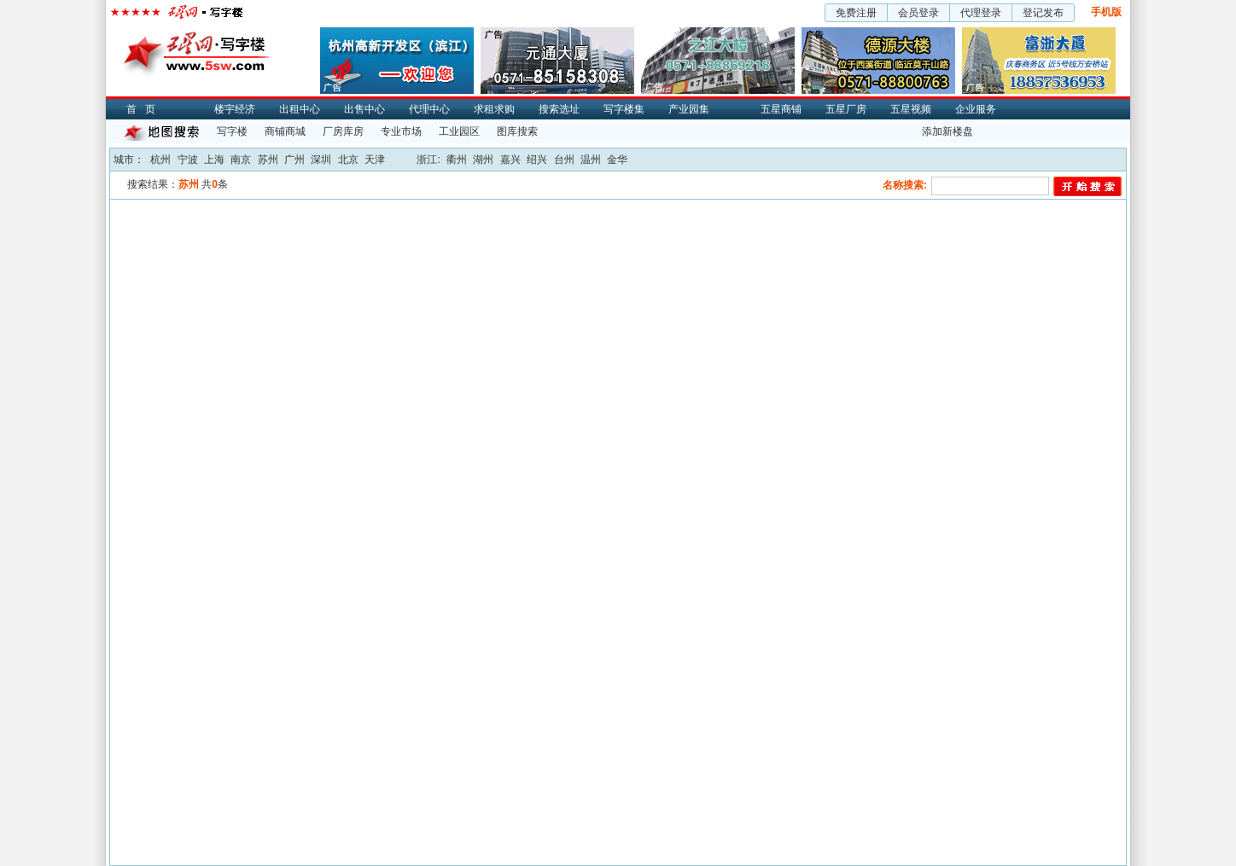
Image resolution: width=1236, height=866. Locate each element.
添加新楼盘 (947, 131)
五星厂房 (845, 109)
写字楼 (232, 131)
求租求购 (494, 109)
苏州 (268, 160)
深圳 (321, 160)
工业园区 (459, 131)
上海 (214, 160)
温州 (590, 160)
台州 (564, 160)
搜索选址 (559, 109)
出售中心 (364, 109)
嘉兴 (510, 160)
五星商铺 (781, 109)
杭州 (160, 160)
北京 (348, 160)
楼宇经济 (234, 109)
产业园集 (688, 109)
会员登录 (918, 13)
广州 (294, 160)
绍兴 (537, 160)
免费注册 (856, 13)
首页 (145, 109)
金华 (617, 160)
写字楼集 (623, 109)
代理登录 (980, 13)
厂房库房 (343, 131)
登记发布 (1043, 13)
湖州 (483, 160)
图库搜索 (517, 131)
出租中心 (299, 109)
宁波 (188, 160)
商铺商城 (285, 131)
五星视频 (910, 109)
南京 (240, 160)
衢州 (456, 160)
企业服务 (975, 109)
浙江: (428, 160)
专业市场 (401, 131)
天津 (374, 160)
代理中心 (429, 109)
